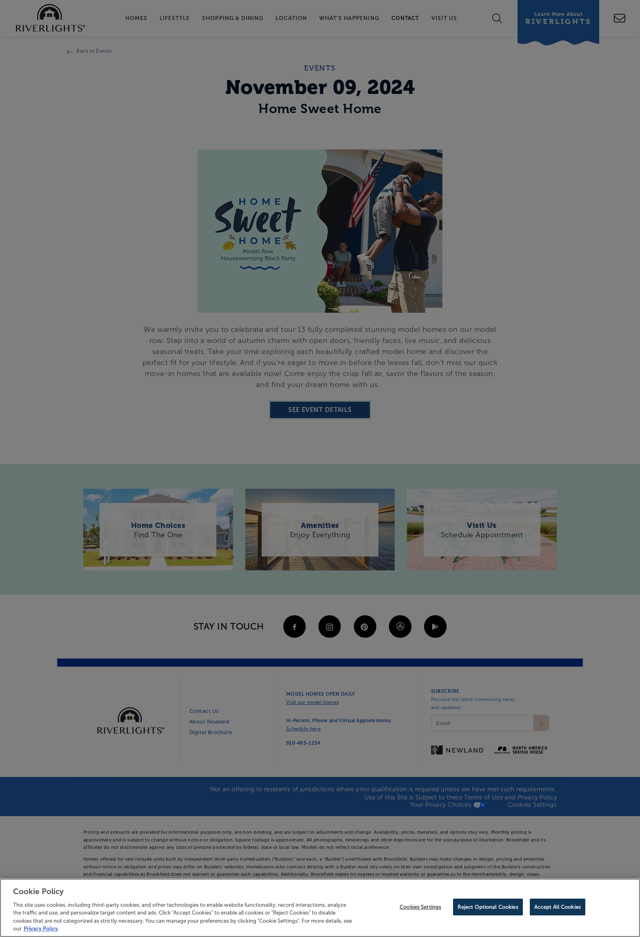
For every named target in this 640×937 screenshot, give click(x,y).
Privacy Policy (41, 930)
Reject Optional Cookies (488, 908)
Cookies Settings (420, 908)
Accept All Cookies (557, 908)
